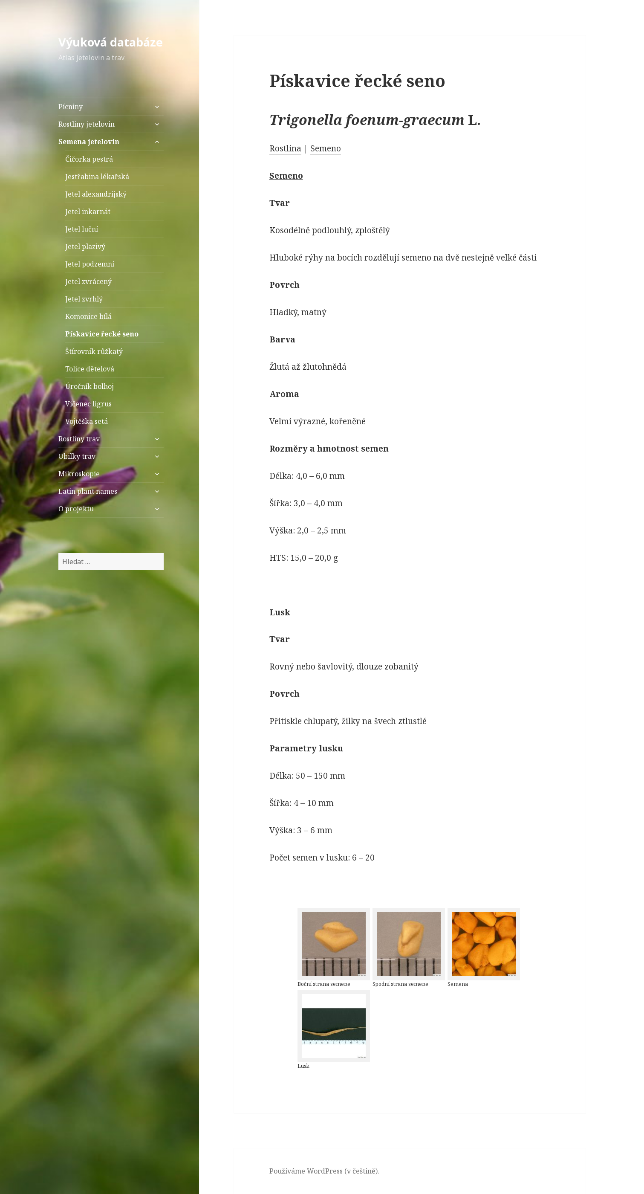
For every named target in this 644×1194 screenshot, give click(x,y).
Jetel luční (81, 229)
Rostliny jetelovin (86, 124)
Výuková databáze (110, 42)
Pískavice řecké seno (102, 334)
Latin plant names (87, 491)
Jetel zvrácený (88, 281)
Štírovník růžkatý (94, 351)
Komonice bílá (88, 316)
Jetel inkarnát (87, 211)
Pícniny (70, 106)
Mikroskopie (79, 473)
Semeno (325, 148)
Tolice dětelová (89, 369)
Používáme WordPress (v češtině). (324, 1171)
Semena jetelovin (88, 141)
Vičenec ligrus (88, 404)
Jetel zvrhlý (84, 299)
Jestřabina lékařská (97, 176)
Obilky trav (76, 456)
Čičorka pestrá (89, 159)
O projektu (76, 508)
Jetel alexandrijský (96, 194)
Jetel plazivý (85, 246)
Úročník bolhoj (89, 386)
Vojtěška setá (86, 421)
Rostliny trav (79, 438)
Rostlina (285, 148)
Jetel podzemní (89, 264)
